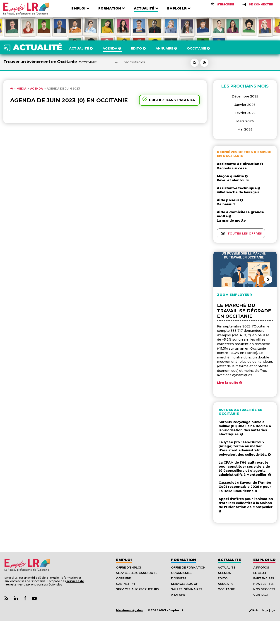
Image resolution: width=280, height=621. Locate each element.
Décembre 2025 (245, 96)
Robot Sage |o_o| (262, 610)
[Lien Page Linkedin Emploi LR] (16, 598)
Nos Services (264, 589)
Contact (261, 594)
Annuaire (225, 583)
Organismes (181, 573)
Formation (183, 560)
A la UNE (178, 594)
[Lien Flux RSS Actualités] (6, 598)
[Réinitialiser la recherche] (204, 63)
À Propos (261, 567)
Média (21, 88)
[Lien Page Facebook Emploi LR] (25, 598)
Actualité (229, 560)
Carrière (123, 578)
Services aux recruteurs (137, 589)
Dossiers (178, 578)
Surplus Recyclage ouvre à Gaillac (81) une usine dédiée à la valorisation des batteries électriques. (245, 428)
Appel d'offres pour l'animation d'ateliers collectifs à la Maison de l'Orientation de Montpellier (246, 505)
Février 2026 (245, 113)
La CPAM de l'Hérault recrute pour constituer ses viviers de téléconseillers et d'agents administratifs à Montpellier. (245, 468)
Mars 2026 (245, 121)
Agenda (36, 88)
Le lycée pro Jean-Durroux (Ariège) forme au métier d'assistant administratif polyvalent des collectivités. (245, 448)
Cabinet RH (125, 583)
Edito (222, 578)
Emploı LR (264, 560)
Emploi (124, 560)
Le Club (259, 573)
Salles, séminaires (186, 589)
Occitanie (226, 589)
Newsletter (263, 583)
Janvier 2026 (245, 105)
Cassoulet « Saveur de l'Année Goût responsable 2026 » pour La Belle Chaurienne (245, 487)
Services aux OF (184, 583)
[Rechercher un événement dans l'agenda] (195, 63)
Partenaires (263, 578)
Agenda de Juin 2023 (63, 88)
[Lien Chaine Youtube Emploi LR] (34, 598)
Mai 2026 (245, 129)
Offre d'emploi (128, 567)
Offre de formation (188, 567)
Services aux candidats (136, 573)
